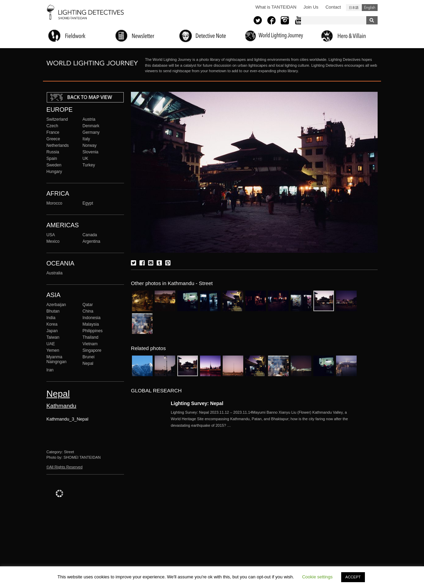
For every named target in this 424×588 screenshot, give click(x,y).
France (52, 132)
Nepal (87, 363)
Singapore (91, 350)
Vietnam (90, 343)
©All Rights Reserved (64, 467)
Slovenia (90, 152)
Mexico (52, 241)
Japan (52, 330)
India (50, 317)
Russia (52, 152)
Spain (51, 158)
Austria (89, 119)
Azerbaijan (56, 304)
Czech (52, 125)
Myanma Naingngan (56, 359)
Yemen (52, 350)
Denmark (90, 125)
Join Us (310, 7)
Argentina (91, 241)
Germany (91, 132)
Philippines (92, 330)
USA (50, 234)
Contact (333, 7)
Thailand (90, 337)
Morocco (54, 203)
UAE (50, 343)
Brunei (88, 357)
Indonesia (91, 317)
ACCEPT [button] (353, 577)
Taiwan (52, 337)
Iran (50, 370)
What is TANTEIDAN (275, 7)
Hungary (54, 171)
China (87, 311)
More (263, 418)
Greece (53, 139)
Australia (54, 273)
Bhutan (52, 311)
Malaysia (90, 324)
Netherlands (57, 145)
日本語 (354, 7)
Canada (89, 234)
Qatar (87, 304)
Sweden (54, 165)
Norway (89, 145)
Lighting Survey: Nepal (197, 403)
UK (85, 158)
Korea (51, 324)
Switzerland (57, 119)
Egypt (87, 203)
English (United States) (370, 7)
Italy (86, 139)
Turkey (88, 165)
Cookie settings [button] (317, 576)
